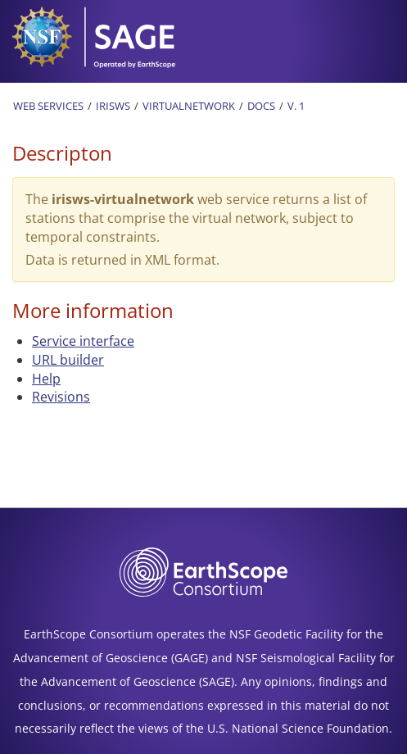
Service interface (83, 341)
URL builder (68, 360)
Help (46, 379)
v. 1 (296, 105)
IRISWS (113, 105)
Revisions (61, 397)
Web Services (48, 105)
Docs (261, 105)
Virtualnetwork (188, 105)
